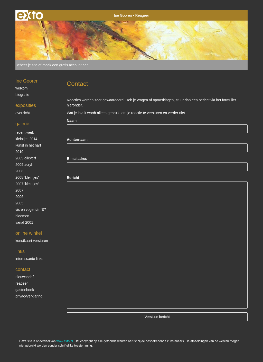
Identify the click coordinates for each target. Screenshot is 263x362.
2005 (19, 203)
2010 (19, 152)
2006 (19, 197)
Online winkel (28, 233)
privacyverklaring (28, 296)
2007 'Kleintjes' (27, 184)
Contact (22, 269)
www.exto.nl (65, 341)
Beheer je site (26, 65)
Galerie (22, 123)
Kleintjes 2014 (26, 139)
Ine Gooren (123, 15)
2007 (19, 190)
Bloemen (22, 216)
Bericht (73, 178)
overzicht (22, 113)
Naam (72, 121)
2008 (19, 171)
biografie (22, 95)
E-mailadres (77, 159)
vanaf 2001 (24, 222)
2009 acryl (23, 164)
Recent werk (24, 132)
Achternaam (77, 140)
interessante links (29, 259)
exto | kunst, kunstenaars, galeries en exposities (29, 15)
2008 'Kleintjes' (27, 177)
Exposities (25, 105)
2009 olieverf (25, 158)
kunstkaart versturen (31, 241)
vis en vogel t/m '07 (30, 209)
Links (20, 251)
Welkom (21, 88)
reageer (21, 283)
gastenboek (24, 290)
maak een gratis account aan (65, 65)
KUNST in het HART (28, 145)
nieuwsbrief (24, 277)
